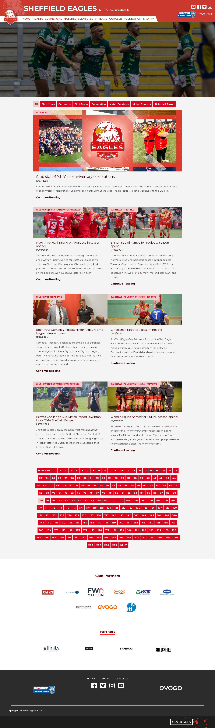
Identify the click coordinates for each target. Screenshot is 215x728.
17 (145, 470)
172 (70, 530)
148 (174, 515)
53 (88, 485)
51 (77, 485)
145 (152, 515)
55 (101, 485)
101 (113, 500)
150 (49, 522)
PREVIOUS (44, 470)
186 (174, 530)
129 (175, 507)
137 (91, 515)
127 (160, 507)
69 (47, 492)
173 (78, 530)
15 (134, 470)
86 (154, 492)
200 (136, 537)
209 (114, 545)
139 (106, 515)
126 (153, 507)
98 (92, 500)
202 (152, 537)
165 (158, 522)
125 (145, 507)
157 (99, 522)
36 (122, 478)
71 (60, 492)
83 (135, 492)
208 (106, 545)
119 (102, 507)
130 (40, 515)
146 (159, 515)
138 (99, 515)
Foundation (132, 18)
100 (106, 500)
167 (173, 522)
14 (127, 470)
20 (163, 470)
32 (97, 478)
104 (135, 500)
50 (70, 485)
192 (76, 537)
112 (53, 507)
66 (170, 485)
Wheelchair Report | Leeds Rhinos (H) (136, 329)
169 (49, 530)
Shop (148, 18)
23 (40, 478)
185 (167, 530)
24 (47, 478)
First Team (81, 104)
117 (88, 507)
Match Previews (119, 104)
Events (83, 18)
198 (121, 537)
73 (72, 492)
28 (72, 478)
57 (113, 485)
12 (116, 470)
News (26, 18)
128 (167, 507)
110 (40, 507)
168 (41, 530)
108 (165, 500)
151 (56, 522)
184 (159, 530)
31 (91, 478)
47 (51, 485)
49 (64, 485)
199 (129, 537)
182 (144, 530)
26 (59, 478)
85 (148, 492)
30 (85, 478)
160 (121, 522)
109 (173, 500)
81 (122, 492)
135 (77, 515)
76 (91, 492)
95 (73, 500)
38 (135, 478)
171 (63, 530)
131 (47, 515)
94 (66, 500)
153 (70, 522)
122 (123, 507)
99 (99, 500)
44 (174, 478)
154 (78, 522)
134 (69, 515)
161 (128, 522)
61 (138, 485)
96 (79, 500)
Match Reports (142, 104)
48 (57, 485)
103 (128, 500)
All (36, 104)
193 (84, 537)
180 (129, 530)
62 (144, 485)
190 (62, 537)
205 (176, 537)
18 (151, 470)
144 (144, 515)
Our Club (115, 18)
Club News (48, 104)
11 (110, 470)
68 (40, 492)
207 (98, 545)
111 (46, 507)
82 (129, 492)
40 (148, 478)
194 (91, 537)
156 (92, 522)
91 (47, 500)
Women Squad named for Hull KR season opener (144, 417)
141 (121, 515)
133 (62, 515)
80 (116, 492)
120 (109, 507)
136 (84, 515)
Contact (122, 678)
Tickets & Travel (165, 104)
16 (139, 470)
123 (130, 507)
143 (136, 515)
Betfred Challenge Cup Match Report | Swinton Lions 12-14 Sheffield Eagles (68, 418)
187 (39, 537)
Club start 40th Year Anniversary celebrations (75, 176)
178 (114, 530)
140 (114, 515)
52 (82, 485)
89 (174, 492)
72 (65, 492)
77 (97, 492)
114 (67, 507)
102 (121, 500)
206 (90, 545)
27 (65, 478)
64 (157, 485)
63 (151, 485)
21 (169, 470)
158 (107, 522)
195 (99, 537)
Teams (102, 18)
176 (100, 530)
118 (95, 507)
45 (38, 485)
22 (175, 470)
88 (167, 492)
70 (53, 492)
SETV (93, 18)
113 (60, 507)
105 (143, 500)
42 (160, 478)
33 (103, 478)
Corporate (64, 104)
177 (107, 530)
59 (125, 485)
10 (104, 470)
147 (167, 515)
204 (168, 537)
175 (92, 530)
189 (54, 537)
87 (161, 492)
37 (128, 478)
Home (91, 678)
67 (177, 485)
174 (85, 530)
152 (63, 522)
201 (144, 537)
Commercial (53, 18)
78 (103, 492)
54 (95, 485)
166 (166, 522)
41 (154, 478)
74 (78, 492)
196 (106, 537)
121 (116, 507)
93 (60, 500)
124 (138, 507)
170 (56, 530)
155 (85, 522)
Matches (70, 18)
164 (151, 522)
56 (107, 485)
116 (81, 507)
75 (84, 492)
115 (74, 507)
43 (167, 478)
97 (86, 500)
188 (46, 537)
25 (53, 478)
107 (158, 500)
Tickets (37, 18)
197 (114, 537)
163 (143, 522)
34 (110, 478)
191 (69, 537)
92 (53, 500)
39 (141, 478)
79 (110, 492)
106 (150, 500)
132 (55, 515)
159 (114, 522)
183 (151, 530)
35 (116, 478)
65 (164, 485)
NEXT (123, 545)
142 (129, 515)
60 (132, 485)
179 (122, 530)
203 (160, 537)
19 (157, 470)
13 (122, 470)
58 (119, 485)
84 (142, 492)
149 (42, 522)
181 (137, 530)
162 (136, 522)
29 (78, 478)
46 (44, 485)
